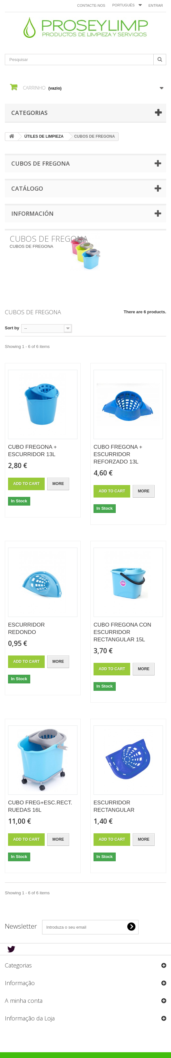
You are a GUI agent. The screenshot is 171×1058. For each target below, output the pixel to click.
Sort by (12, 327)
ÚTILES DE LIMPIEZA (44, 136)
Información (32, 213)
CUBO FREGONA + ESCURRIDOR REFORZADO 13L (118, 454)
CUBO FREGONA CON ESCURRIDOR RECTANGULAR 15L (122, 632)
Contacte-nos (91, 5)
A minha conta (23, 1000)
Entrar (155, 5)
